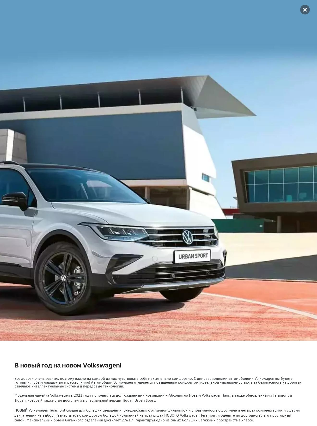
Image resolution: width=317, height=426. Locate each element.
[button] (305, 9)
